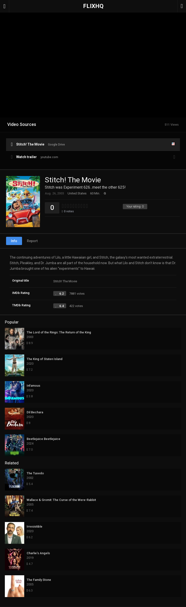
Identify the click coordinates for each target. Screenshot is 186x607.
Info (14, 241)
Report (32, 241)
